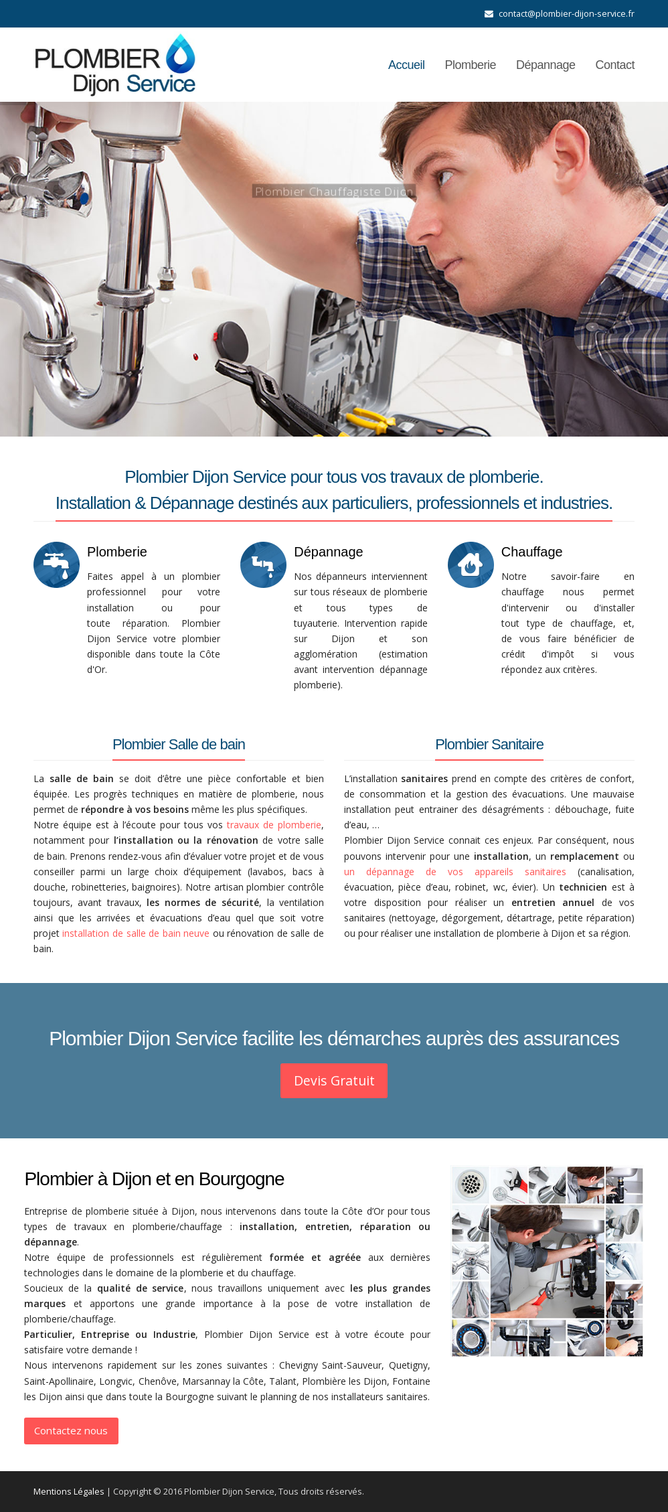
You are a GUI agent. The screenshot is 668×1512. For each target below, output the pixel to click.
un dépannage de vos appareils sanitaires (455, 871)
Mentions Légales (68, 1491)
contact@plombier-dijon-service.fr (567, 13)
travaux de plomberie (274, 824)
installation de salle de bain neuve (136, 933)
